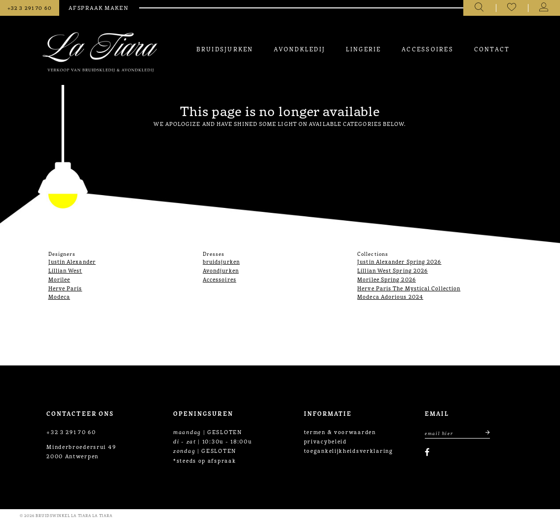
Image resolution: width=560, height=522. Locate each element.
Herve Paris (65, 288)
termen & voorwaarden (340, 432)
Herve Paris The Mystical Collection (408, 288)
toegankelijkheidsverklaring (348, 450)
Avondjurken (221, 270)
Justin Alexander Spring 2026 (399, 261)
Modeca (59, 296)
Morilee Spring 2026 (386, 279)
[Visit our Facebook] (427, 452)
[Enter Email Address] (457, 433)
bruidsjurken (221, 261)
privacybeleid (325, 441)
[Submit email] (483, 433)
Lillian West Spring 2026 (392, 270)
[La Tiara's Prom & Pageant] (99, 52)
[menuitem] (224, 48)
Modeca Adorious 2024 (390, 296)
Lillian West (65, 270)
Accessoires (219, 279)
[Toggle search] (479, 8)
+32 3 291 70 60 (71, 432)
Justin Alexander (72, 261)
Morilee (59, 279)
